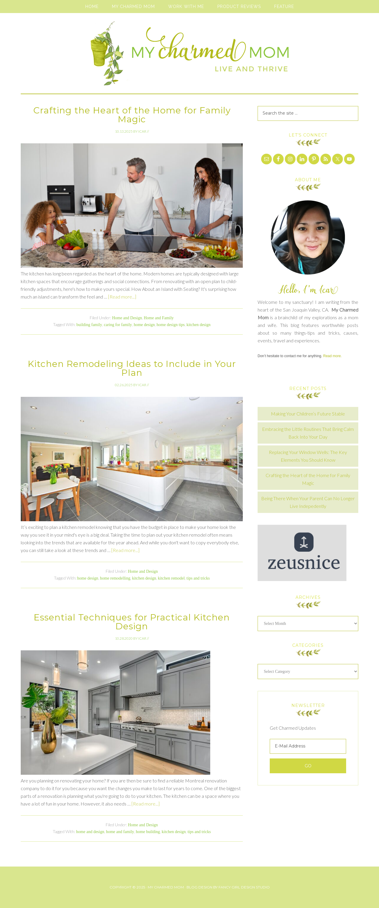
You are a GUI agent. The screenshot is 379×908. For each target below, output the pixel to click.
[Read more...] (122, 296)
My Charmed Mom (189, 56)
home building (148, 832)
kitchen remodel (171, 578)
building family (89, 325)
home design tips (171, 325)
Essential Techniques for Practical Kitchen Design (132, 622)
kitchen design (199, 325)
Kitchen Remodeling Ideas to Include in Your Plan (132, 368)
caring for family (118, 325)
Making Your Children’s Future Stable (308, 413)
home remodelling (115, 578)
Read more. (332, 356)
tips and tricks (198, 578)
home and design (90, 832)
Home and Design (127, 318)
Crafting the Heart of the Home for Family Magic (132, 115)
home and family (120, 832)
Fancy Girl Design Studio (244, 887)
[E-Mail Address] (308, 746)
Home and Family (159, 318)
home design (144, 325)
